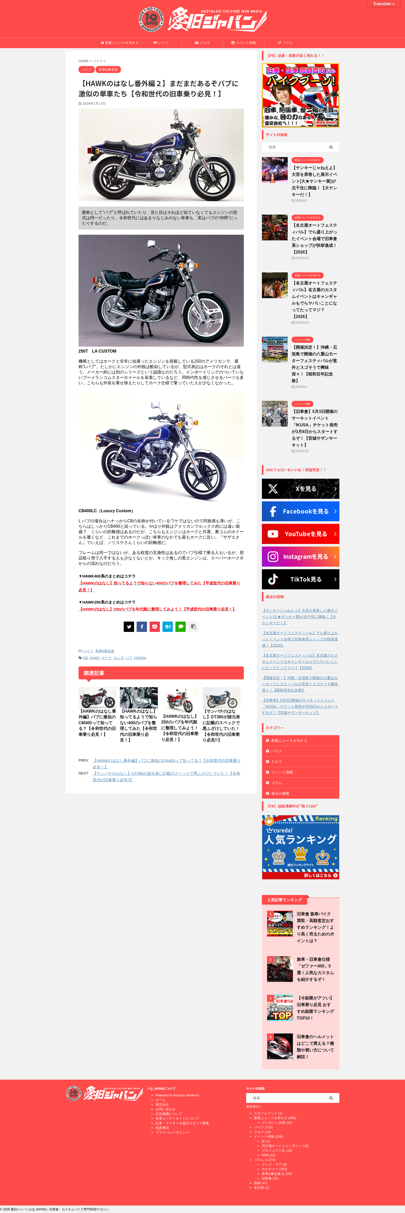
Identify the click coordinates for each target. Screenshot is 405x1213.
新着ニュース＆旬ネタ (120, 43)
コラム (285, 43)
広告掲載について (168, 1114)
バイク (161, 43)
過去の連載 (280, 793)
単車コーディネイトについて (177, 1118)
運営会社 (162, 1104)
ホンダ (119, 658)
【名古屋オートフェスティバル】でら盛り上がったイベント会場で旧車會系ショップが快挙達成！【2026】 (314, 238)
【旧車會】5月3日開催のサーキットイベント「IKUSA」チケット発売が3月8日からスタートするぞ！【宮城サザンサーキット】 (300, 706)
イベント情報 (243, 43)
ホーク (107, 658)
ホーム (160, 1100)
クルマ (202, 43)
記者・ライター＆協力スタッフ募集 (182, 1123)
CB (85, 658)
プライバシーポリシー (172, 1132)
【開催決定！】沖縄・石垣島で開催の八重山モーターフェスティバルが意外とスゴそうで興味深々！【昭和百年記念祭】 (300, 684)
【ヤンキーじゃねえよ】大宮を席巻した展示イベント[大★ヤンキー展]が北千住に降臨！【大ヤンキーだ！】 (314, 181)
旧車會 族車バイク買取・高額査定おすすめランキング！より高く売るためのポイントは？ (315, 927)
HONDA (140, 658)
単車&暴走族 (104, 651)
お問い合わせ (165, 1109)
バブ (129, 658)
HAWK (95, 658)
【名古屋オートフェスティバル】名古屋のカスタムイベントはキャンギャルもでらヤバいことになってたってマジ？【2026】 (300, 661)
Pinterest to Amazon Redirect (177, 1095)
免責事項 (162, 1128)
